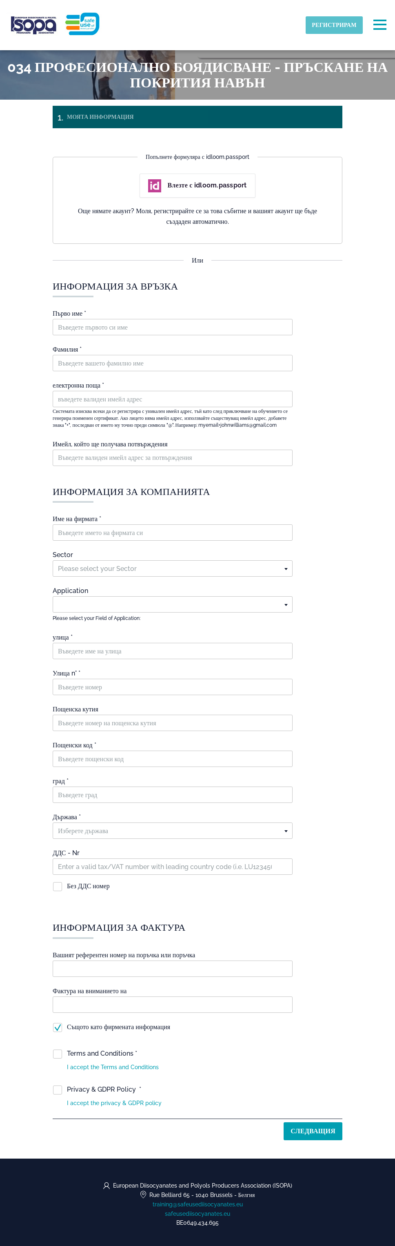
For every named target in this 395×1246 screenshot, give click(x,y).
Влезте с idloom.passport (197, 185)
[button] (113, 1067)
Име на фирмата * (77, 519)
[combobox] (173, 568)
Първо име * (69, 313)
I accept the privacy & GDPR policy (115, 1103)
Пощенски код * (74, 745)
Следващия (313, 1131)
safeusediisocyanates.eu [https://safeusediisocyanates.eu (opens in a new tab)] (197, 1213)
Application (70, 591)
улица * (63, 637)
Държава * (67, 817)
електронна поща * (78, 385)
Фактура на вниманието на (89, 991)
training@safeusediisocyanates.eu (198, 1204)
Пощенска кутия (75, 709)
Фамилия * (67, 349)
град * (61, 781)
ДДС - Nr (66, 853)
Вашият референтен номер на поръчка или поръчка (124, 955)
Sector (63, 555)
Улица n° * (66, 673)
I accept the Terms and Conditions (113, 1067)
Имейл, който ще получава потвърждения (110, 444)
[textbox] (172, 569)
